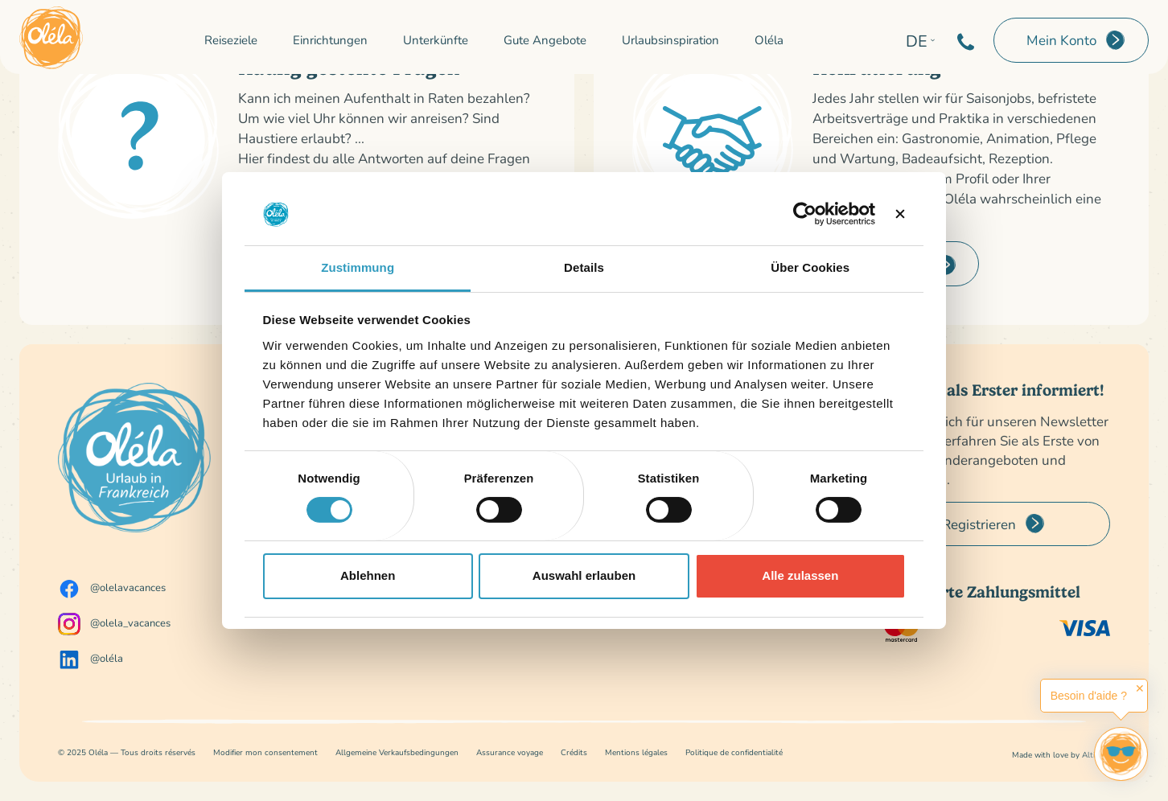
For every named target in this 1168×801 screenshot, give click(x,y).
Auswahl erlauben (584, 575)
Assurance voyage (509, 752)
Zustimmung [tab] (357, 267)
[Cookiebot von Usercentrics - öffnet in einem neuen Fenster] (804, 214)
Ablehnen (367, 575)
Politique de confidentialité (734, 752)
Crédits (574, 752)
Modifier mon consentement (265, 752)
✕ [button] (1140, 688)
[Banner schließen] (900, 214)
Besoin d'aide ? (1089, 695)
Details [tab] (584, 267)
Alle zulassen (800, 575)
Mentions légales (636, 752)
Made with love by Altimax (1061, 755)
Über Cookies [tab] (810, 267)
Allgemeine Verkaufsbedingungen (397, 752)
